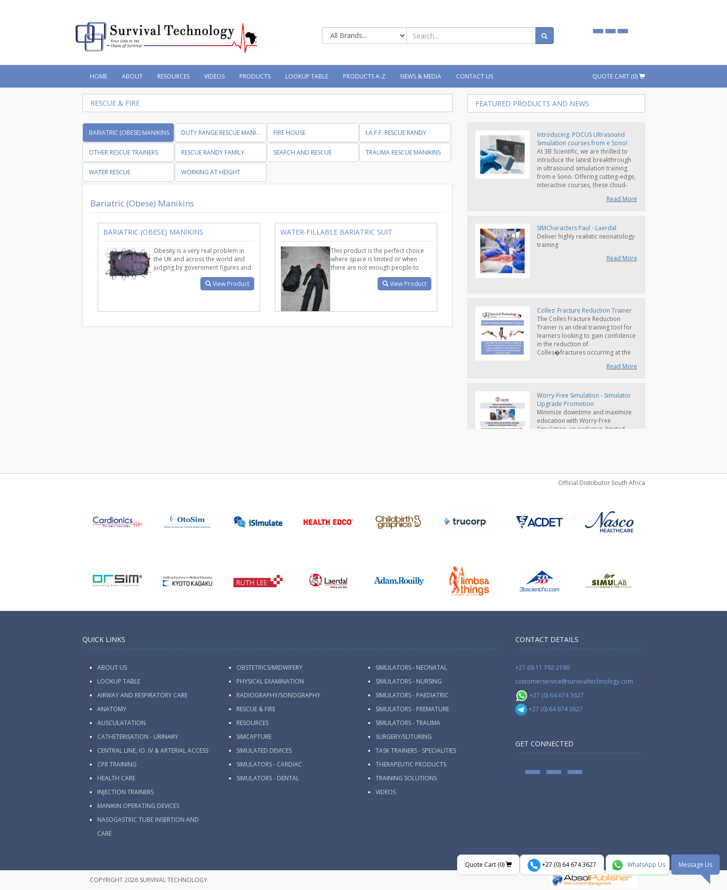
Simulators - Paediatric (412, 695)
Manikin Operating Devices (138, 806)
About (132, 76)
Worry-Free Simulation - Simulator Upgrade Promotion (584, 399)
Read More (622, 199)
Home (98, 76)
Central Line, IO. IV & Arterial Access (152, 750)
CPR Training (117, 764)
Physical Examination (270, 681)
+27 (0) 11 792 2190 (542, 667)
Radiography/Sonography (278, 695)
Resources (173, 76)
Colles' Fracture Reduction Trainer (584, 310)
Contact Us (474, 76)
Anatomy (111, 709)
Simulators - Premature (412, 709)
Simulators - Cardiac (269, 764)
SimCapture (253, 736)
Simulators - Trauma (408, 723)
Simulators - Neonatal (411, 667)
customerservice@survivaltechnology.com (574, 681)
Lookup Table (306, 76)
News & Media (420, 76)
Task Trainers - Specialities (416, 750)
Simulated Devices (264, 750)
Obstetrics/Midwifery (269, 667)
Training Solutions (406, 778)
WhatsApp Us (637, 865)
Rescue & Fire (255, 709)
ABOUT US (112, 667)
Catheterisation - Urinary (137, 736)
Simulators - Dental (267, 778)
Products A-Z (364, 76)
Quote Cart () (618, 76)
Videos (214, 76)
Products (254, 76)
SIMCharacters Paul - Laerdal (576, 228)
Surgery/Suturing (404, 736)
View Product (227, 284)
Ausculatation (121, 723)
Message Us (695, 864)
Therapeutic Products (411, 764)
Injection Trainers (125, 792)
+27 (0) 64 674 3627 (549, 695)
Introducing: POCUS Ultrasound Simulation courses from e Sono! (582, 138)
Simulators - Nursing (409, 681)
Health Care (116, 778)
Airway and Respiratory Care (142, 695)
